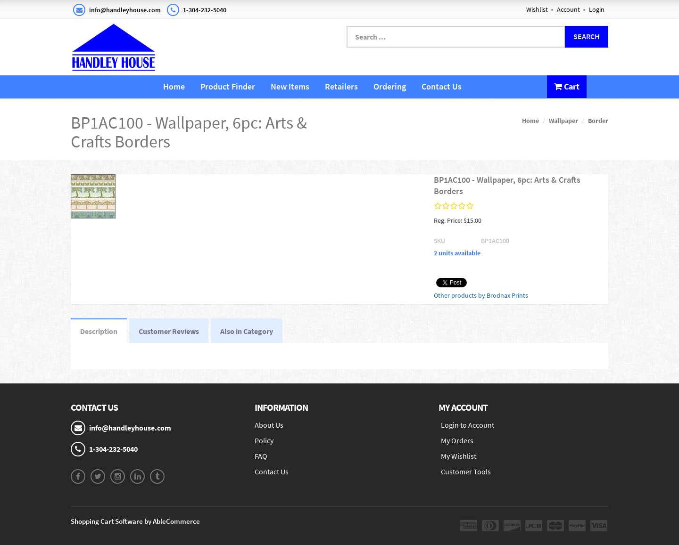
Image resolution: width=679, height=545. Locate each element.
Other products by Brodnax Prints (481, 295)
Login (596, 9)
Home (174, 86)
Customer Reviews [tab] (169, 331)
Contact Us (442, 86)
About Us (269, 425)
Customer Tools (466, 471)
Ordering (389, 86)
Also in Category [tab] (246, 331)
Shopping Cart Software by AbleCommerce (135, 521)
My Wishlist (458, 456)
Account (568, 9)
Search (586, 36)
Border (598, 120)
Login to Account (467, 425)
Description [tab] (98, 331)
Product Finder (227, 86)
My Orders (457, 440)
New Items (290, 86)
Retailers (341, 86)
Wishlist (537, 9)
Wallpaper (563, 120)
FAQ (261, 456)
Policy (264, 440)
